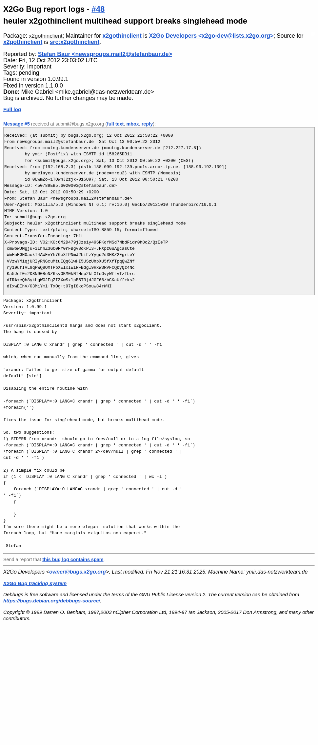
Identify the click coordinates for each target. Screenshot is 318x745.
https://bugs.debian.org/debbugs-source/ (51, 600)
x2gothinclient (45, 36)
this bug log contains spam (72, 559)
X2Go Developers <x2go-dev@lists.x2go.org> (211, 35)
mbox (132, 124)
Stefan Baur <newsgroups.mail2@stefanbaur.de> (105, 54)
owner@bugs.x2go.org (77, 572)
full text (115, 124)
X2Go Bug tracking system (35, 583)
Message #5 (16, 124)
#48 (98, 9)
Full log (12, 109)
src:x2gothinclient (75, 42)
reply (147, 124)
